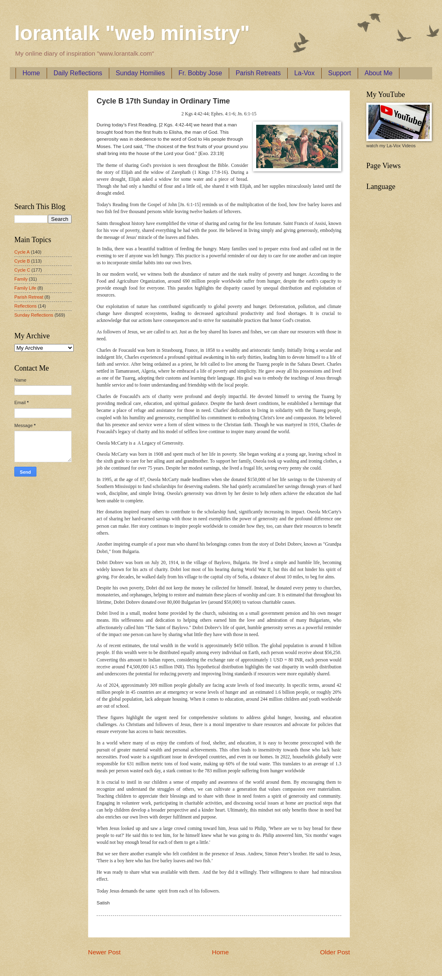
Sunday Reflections (33, 315)
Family (20, 279)
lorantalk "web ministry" (132, 33)
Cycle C (22, 270)
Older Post (335, 952)
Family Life (25, 288)
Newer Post (104, 952)
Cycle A (21, 252)
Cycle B (22, 261)
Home (31, 73)
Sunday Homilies (140, 73)
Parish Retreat (28, 297)
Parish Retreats (258, 73)
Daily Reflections (78, 73)
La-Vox (304, 73)
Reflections (25, 306)
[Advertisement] (38, 139)
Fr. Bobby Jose (200, 73)
